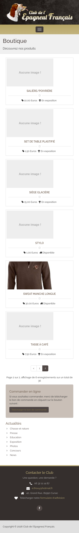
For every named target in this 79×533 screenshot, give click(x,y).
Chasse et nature (19, 428)
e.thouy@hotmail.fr (42, 488)
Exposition (16, 441)
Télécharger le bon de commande (29, 409)
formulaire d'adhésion (52, 497)
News (13, 455)
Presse (13, 433)
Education (15, 437)
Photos (14, 446)
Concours (15, 450)
